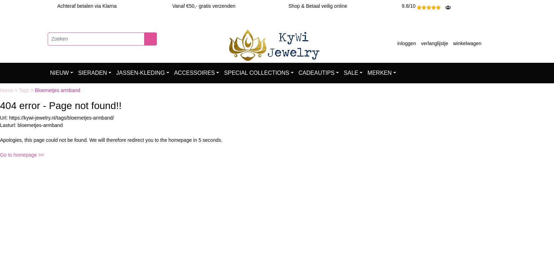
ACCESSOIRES (194, 73)
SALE (351, 73)
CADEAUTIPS (317, 73)
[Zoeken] (96, 39)
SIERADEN (92, 73)
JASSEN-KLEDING (140, 73)
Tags (24, 90)
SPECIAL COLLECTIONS (256, 73)
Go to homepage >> (22, 155)
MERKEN (379, 73)
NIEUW (59, 73)
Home (7, 90)
